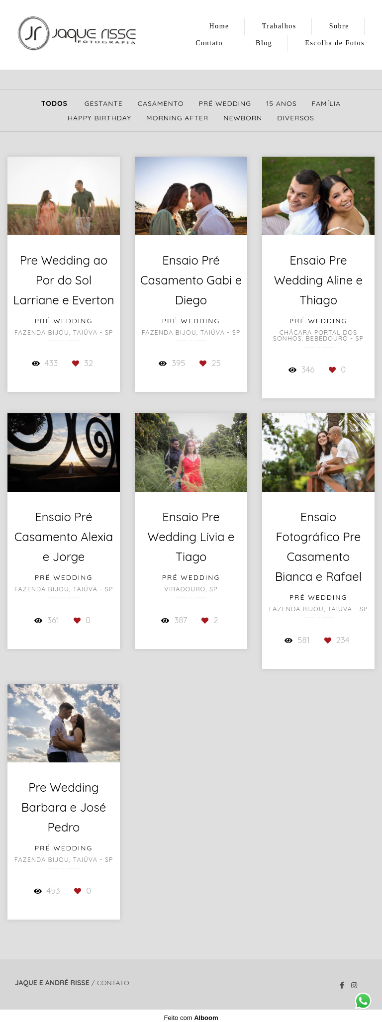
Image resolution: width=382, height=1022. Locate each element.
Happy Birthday (99, 117)
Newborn (242, 117)
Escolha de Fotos (335, 43)
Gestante (104, 103)
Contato (209, 43)
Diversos (295, 117)
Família (326, 103)
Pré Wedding (225, 103)
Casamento (161, 103)
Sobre (339, 26)
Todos (54, 103)
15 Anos (281, 103)
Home (219, 26)
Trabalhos (279, 26)
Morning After (177, 117)
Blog (264, 43)
